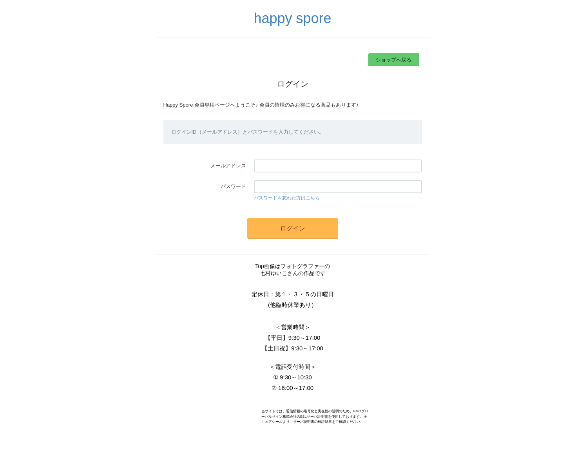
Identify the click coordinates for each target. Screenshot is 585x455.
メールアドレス (228, 166)
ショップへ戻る (393, 60)
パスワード (233, 186)
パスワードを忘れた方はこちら (287, 198)
